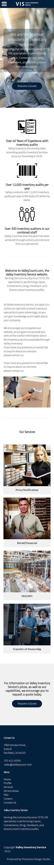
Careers (8, 798)
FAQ (6, 794)
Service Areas (11, 791)
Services (8, 787)
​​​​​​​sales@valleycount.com (18, 764)
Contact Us (10, 802)
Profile (7, 783)
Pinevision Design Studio (36, 859)
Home (7, 779)
